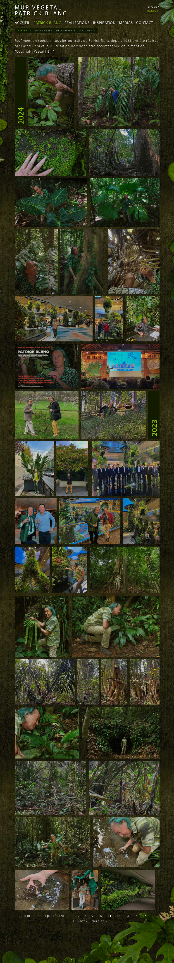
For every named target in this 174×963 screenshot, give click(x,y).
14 (136, 915)
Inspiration (104, 22)
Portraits (24, 30)
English (154, 6)
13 (127, 915)
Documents (87, 30)
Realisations (77, 22)
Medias (126, 22)
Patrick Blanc (47, 22)
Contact (144, 22)
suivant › (80, 921)
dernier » (99, 921)
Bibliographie (65, 30)
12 (118, 915)
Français (153, 11)
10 (100, 915)
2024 (20, 115)
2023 (154, 428)
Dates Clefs (43, 30)
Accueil (22, 22)
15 (145, 915)
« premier (32, 915)
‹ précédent (54, 915)
